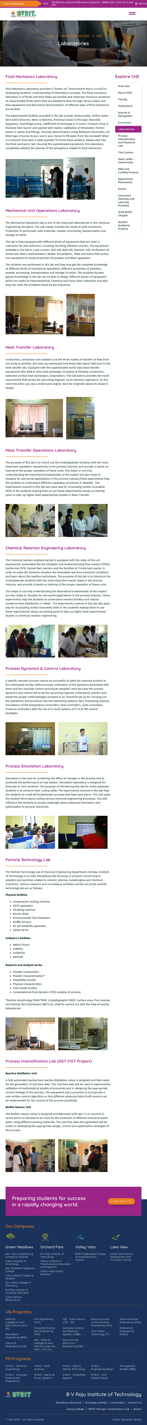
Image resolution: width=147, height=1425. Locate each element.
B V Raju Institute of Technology (103, 1394)
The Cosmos (125, 152)
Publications (125, 106)
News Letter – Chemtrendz (126, 160)
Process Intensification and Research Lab (126, 140)
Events (122, 189)
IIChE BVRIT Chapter (125, 213)
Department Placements (125, 180)
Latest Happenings (14, 3)
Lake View (119, 1247)
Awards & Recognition (125, 114)
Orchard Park (51, 1247)
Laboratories (126, 129)
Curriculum (124, 122)
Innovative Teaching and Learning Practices (126, 200)
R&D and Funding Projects (128, 170)
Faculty (122, 99)
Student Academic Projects (124, 225)
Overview (124, 86)
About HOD (125, 92)
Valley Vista (85, 1247)
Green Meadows (19, 1247)
